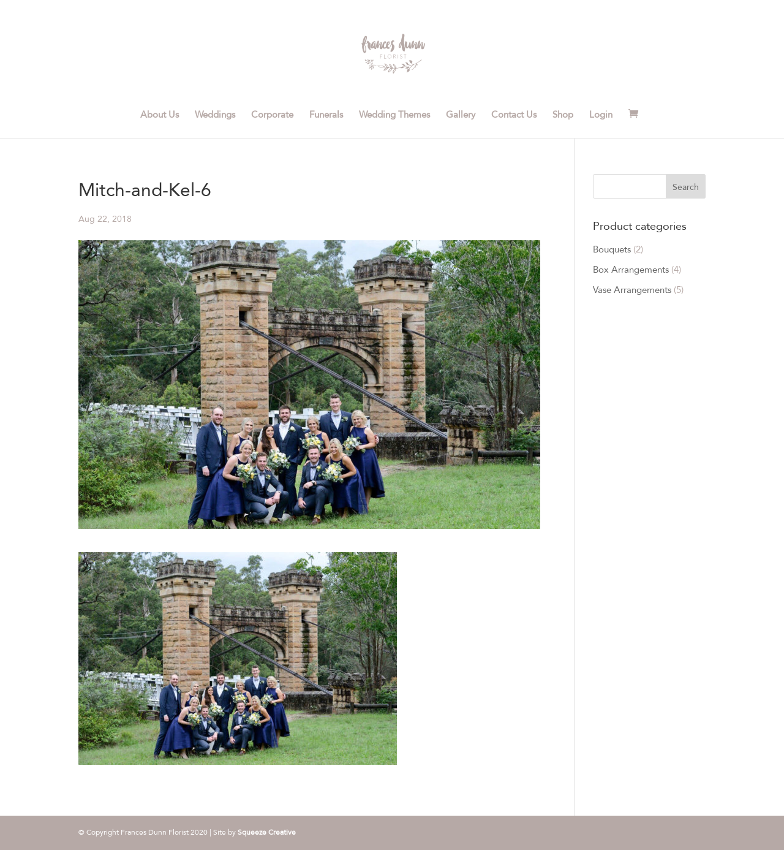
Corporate (272, 115)
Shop (562, 115)
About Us (159, 115)
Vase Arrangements (632, 289)
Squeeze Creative (267, 832)
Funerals (326, 115)
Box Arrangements (631, 269)
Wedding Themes (394, 115)
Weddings (215, 115)
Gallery (460, 115)
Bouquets (612, 249)
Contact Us (514, 115)
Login (600, 115)
